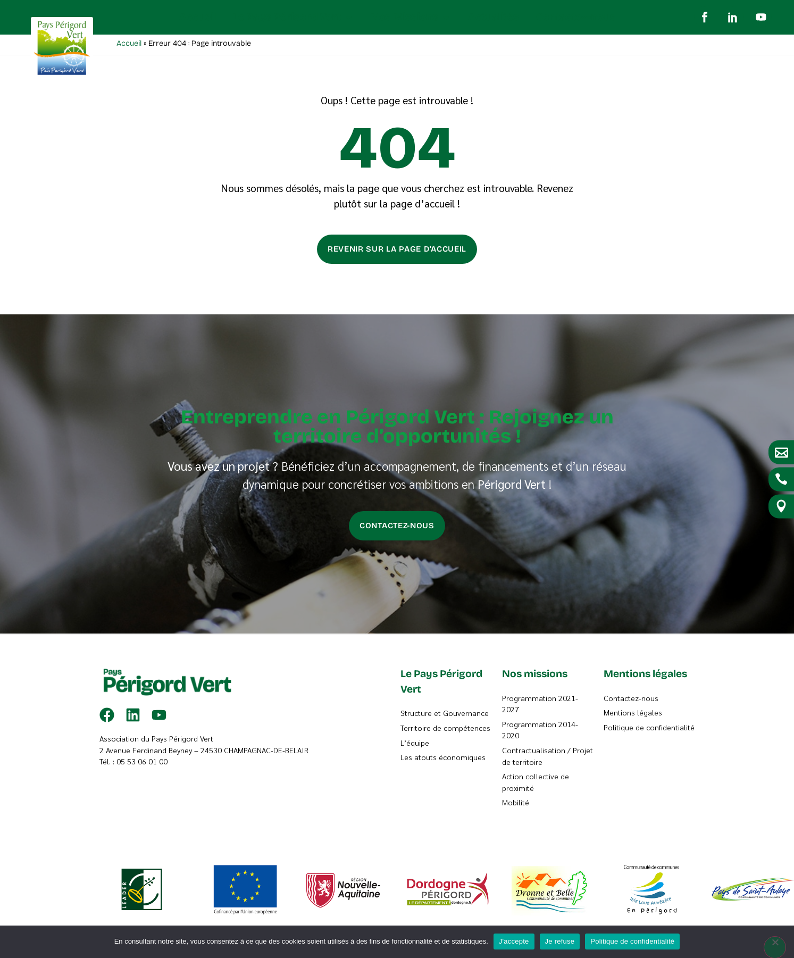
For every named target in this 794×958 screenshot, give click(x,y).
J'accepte (514, 941)
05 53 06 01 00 (142, 763)
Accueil (128, 45)
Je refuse (560, 941)
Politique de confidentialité (632, 941)
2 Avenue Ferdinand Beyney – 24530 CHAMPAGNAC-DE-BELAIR (203, 752)
